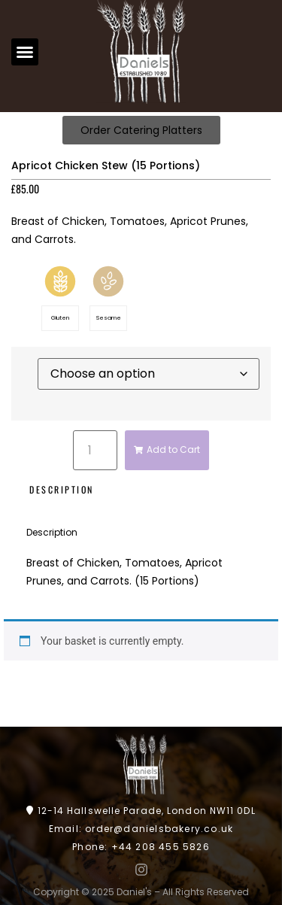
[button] (24, 51)
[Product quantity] (95, 450)
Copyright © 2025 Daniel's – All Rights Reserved (141, 891)
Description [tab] (61, 489)
